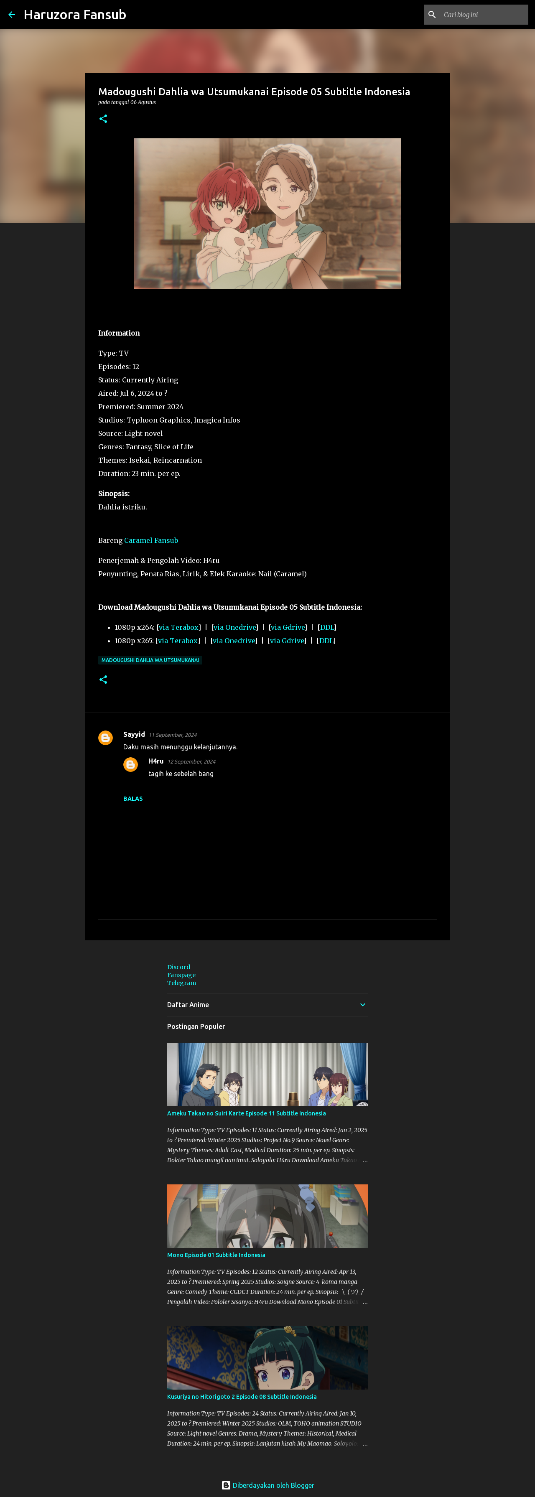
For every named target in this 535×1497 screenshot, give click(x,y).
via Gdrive (287, 627)
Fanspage (181, 975)
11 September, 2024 (172, 735)
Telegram (181, 983)
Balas (133, 798)
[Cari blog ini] (484, 15)
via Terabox (178, 627)
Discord (178, 967)
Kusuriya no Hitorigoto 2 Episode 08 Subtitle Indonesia (242, 1396)
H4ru (156, 761)
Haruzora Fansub (75, 14)
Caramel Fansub (151, 540)
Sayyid (134, 734)
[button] (103, 119)
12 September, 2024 (191, 761)
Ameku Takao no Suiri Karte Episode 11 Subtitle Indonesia (246, 1113)
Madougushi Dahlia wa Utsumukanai (150, 660)
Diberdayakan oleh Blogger (267, 1485)
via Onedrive (234, 627)
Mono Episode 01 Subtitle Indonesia (216, 1255)
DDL (327, 627)
